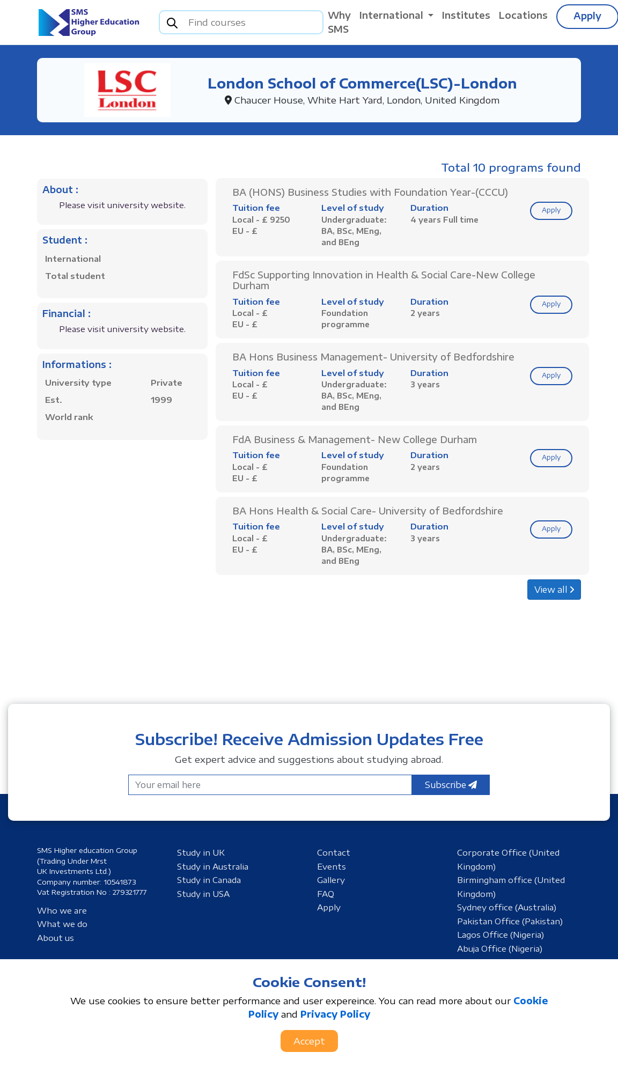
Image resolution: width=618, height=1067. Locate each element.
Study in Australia (212, 866)
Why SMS (339, 22)
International (392, 15)
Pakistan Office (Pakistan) (510, 921)
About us (55, 938)
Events (331, 866)
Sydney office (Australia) (506, 907)
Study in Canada (209, 880)
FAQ (325, 894)
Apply (551, 210)
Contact (333, 852)
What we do (62, 924)
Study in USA (203, 894)
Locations (523, 15)
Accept (309, 1041)
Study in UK (201, 852)
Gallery (331, 880)
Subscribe (451, 784)
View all (554, 589)
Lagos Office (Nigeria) (500, 934)
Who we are (62, 910)
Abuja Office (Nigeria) (499, 948)
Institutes (466, 15)
